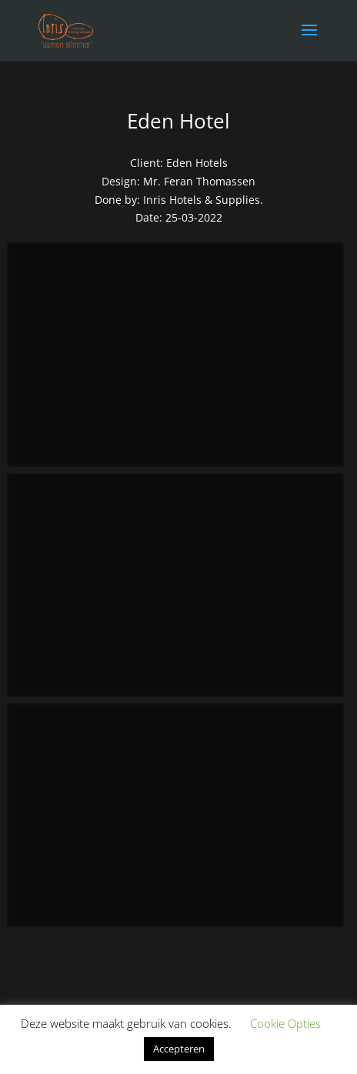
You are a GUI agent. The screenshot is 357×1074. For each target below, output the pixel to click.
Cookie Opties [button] (285, 1023)
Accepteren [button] (179, 1049)
